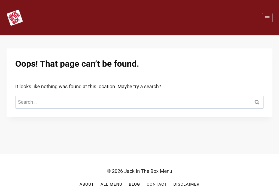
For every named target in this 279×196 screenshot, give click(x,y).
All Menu (111, 184)
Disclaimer (186, 184)
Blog (134, 184)
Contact (157, 184)
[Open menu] (267, 17)
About (87, 184)
